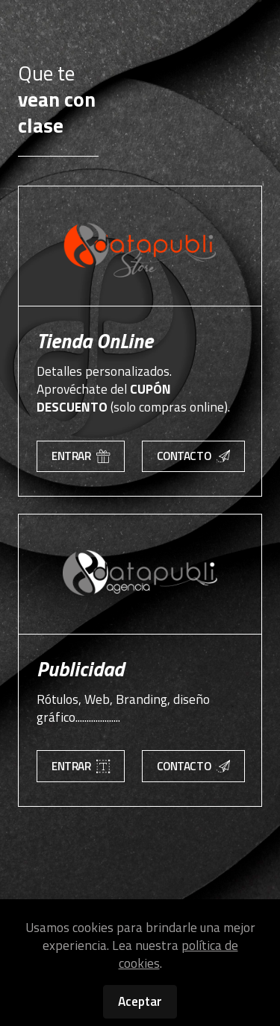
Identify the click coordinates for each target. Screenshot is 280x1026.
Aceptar (140, 1001)
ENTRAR (81, 456)
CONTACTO (193, 456)
